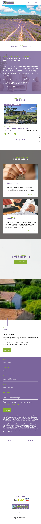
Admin (28, 513)
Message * (7, 392)
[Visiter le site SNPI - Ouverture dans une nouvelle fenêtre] (27, 499)
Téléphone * (8, 375)
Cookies (24, 514)
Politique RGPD (18, 514)
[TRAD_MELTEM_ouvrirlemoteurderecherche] (28, 3)
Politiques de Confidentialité (25, 430)
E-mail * (6, 384)
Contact (39, 139)
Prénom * (7, 367)
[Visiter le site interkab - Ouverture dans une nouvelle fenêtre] (18, 500)
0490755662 (9, 334)
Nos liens (33, 513)
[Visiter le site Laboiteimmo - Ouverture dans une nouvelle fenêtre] (20, 519)
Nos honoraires (9, 513)
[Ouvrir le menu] (36, 2)
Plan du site (16, 513)
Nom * (5, 359)
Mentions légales (23, 513)
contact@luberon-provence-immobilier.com (20, 339)
